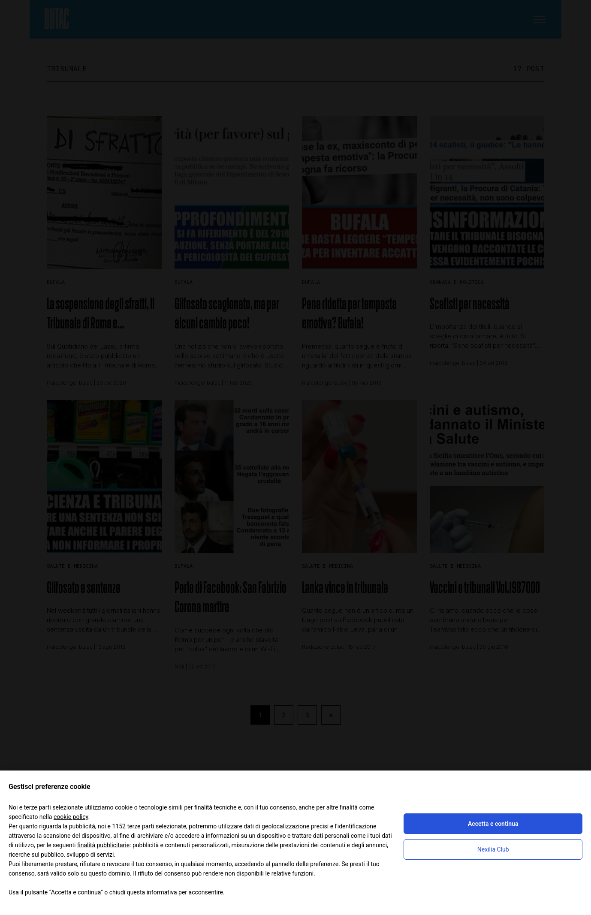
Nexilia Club (493, 849)
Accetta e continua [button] (493, 823)
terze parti (140, 826)
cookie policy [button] (71, 816)
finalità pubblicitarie (103, 845)
